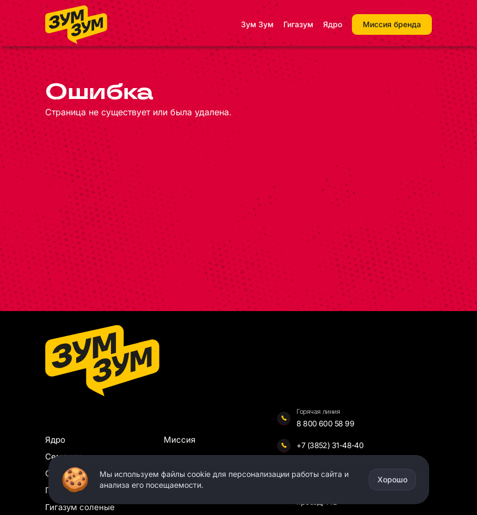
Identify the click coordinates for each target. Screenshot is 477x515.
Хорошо (392, 479)
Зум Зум (257, 24)
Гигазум (298, 24)
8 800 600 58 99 (325, 423)
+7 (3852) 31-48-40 (329, 445)
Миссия (179, 440)
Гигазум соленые (80, 507)
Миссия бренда (392, 24)
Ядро (332, 24)
